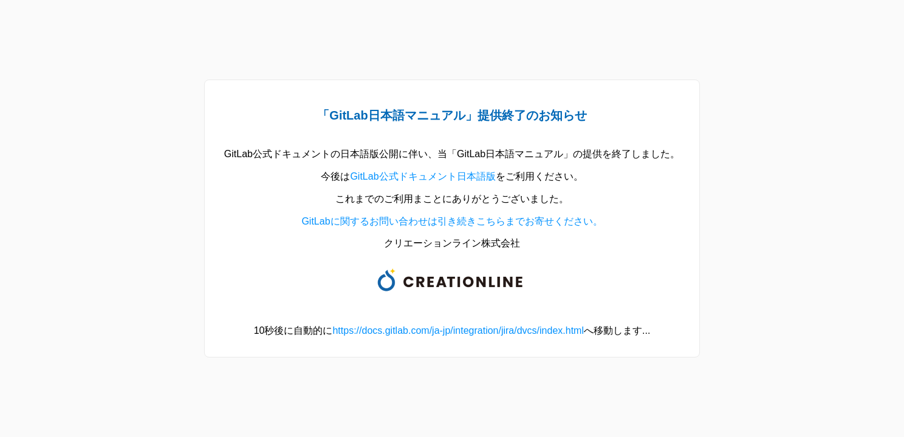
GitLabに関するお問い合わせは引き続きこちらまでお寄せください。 (451, 221)
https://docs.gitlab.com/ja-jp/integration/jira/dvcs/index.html (458, 330)
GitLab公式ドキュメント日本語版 (422, 176)
